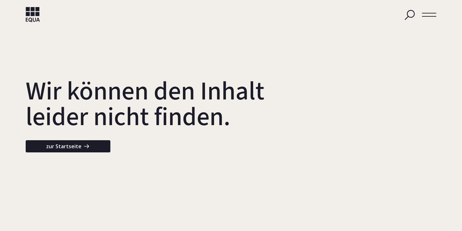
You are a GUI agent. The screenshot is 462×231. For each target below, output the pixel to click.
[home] (33, 14)
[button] (429, 15)
